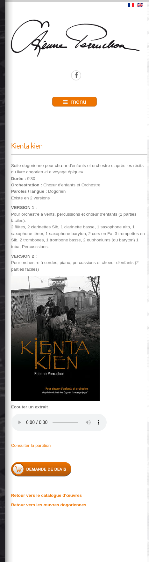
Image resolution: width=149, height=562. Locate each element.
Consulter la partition (31, 445)
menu (74, 101)
